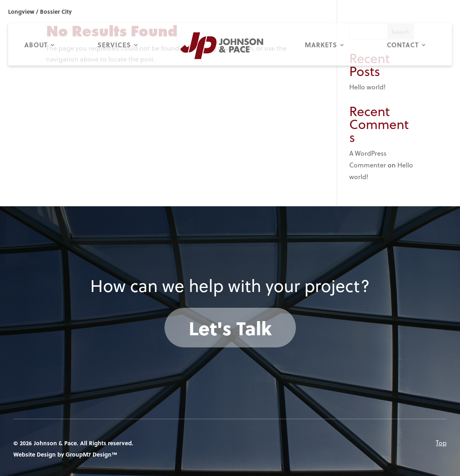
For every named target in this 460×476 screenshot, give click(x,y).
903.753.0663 (397, 11)
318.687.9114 (436, 11)
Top (441, 442)
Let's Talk (230, 327)
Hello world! (367, 87)
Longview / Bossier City (40, 11)
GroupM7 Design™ (91, 454)
